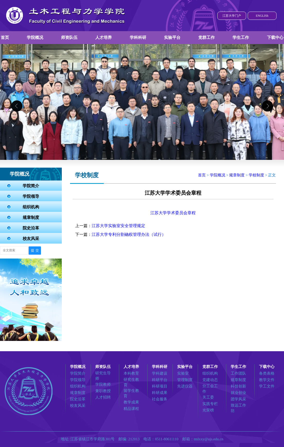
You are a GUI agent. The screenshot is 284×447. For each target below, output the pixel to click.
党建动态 (210, 380)
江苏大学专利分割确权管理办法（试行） (129, 234)
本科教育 (131, 373)
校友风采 (31, 238)
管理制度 (185, 380)
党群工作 (206, 37)
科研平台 (159, 380)
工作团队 (238, 373)
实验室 (183, 373)
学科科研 (138, 37)
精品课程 (131, 409)
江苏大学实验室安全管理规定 (118, 226)
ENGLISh (262, 16)
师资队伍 (69, 37)
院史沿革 (31, 228)
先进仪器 (185, 386)
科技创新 (238, 386)
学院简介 (31, 186)
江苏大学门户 (231, 16)
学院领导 (31, 196)
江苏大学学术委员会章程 (173, 213)
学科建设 (159, 373)
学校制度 (256, 175)
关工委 (208, 397)
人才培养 (103, 37)
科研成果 (159, 393)
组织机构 (31, 207)
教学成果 (131, 402)
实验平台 (172, 37)
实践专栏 (210, 404)
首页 (5, 37)
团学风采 (238, 399)
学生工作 (241, 37)
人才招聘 (103, 397)
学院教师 (103, 384)
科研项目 (159, 386)
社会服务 (159, 399)
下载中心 (275, 37)
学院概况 (35, 37)
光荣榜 (208, 410)
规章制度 (31, 217)
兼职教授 (103, 391)
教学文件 (266, 380)
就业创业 (238, 393)
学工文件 (266, 386)
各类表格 (266, 373)
